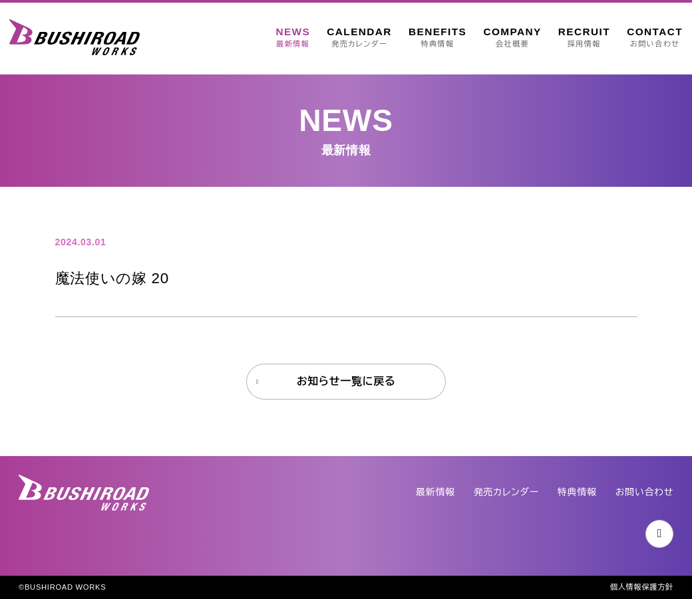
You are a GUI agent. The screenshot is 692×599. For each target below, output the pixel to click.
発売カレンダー (506, 492)
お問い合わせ (644, 492)
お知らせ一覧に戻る (346, 381)
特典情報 (577, 492)
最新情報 (435, 492)
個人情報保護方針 (641, 587)
